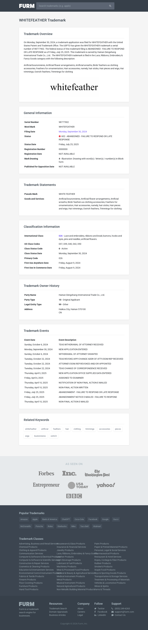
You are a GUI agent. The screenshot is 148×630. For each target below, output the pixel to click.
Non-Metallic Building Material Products (76, 589)
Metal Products (64, 579)
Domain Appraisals (58, 612)
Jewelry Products (65, 550)
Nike (73, 526)
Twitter (99, 608)
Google (105, 519)
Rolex (50, 526)
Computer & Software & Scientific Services (39, 560)
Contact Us (118, 615)
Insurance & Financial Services (71, 547)
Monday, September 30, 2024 (73, 131)
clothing (77, 429)
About (80, 608)
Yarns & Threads (102, 589)
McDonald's (25, 526)
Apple (35, 519)
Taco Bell (84, 526)
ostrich (54, 436)
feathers (57, 429)
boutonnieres (40, 436)
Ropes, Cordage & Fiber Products (110, 560)
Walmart (97, 526)
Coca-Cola (79, 519)
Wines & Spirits (101, 586)
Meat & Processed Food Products (73, 570)
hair (67, 429)
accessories (104, 429)
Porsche (39, 526)
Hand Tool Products (28, 589)
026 (61, 236)
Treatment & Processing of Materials (112, 579)
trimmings (89, 429)
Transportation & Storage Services (110, 576)
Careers (81, 612)
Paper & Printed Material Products (110, 547)
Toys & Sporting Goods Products (110, 573)
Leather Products (65, 556)
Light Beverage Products (69, 560)
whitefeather (30, 429)
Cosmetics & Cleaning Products (34, 566)
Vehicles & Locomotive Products (109, 583)
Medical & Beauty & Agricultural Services (76, 573)
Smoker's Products (103, 566)
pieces (118, 429)
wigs (27, 436)
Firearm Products (27, 579)
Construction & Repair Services (34, 563)
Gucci (115, 519)
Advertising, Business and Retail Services (38, 543)
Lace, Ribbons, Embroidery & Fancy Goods (77, 553)
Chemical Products (28, 547)
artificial (44, 429)
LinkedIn (100, 615)
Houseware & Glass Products (71, 543)
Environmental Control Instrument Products (40, 573)
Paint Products (101, 543)
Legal (80, 615)
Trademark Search (58, 608)
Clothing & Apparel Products (32, 550)
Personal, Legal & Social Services (110, 550)
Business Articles (57, 615)
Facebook (93, 519)
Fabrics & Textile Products (31, 576)
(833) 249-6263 (120, 608)
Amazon (24, 519)
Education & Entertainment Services (36, 570)
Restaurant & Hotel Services (107, 556)
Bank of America (49, 519)
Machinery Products (66, 566)
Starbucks (62, 526)
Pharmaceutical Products (106, 553)
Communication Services (31, 553)
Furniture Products (28, 586)
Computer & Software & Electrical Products (39, 556)
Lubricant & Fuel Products (69, 563)
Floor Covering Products (31, 583)
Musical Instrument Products (71, 583)
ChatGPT (66, 519)
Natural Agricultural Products (71, 586)
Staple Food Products (104, 570)
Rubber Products (102, 563)
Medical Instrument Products (71, 576)
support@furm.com (122, 612)
